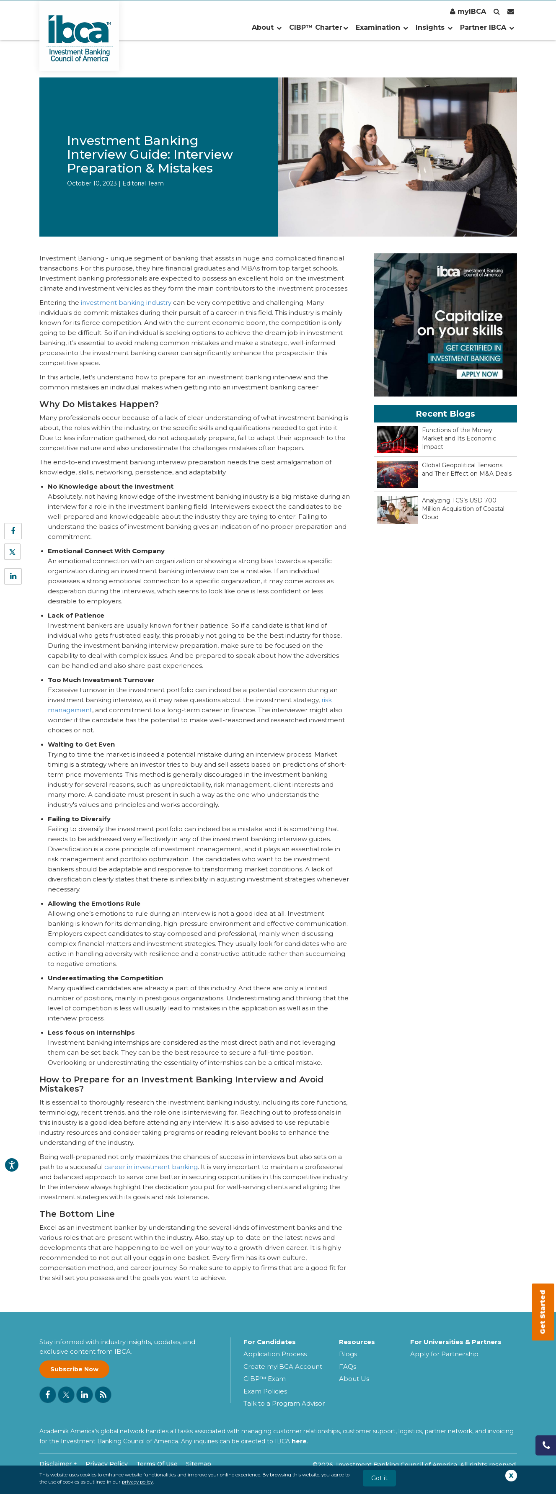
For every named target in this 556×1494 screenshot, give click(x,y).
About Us (354, 1379)
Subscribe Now (74, 1369)
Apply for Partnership (444, 1354)
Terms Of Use (157, 1464)
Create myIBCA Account (282, 1366)
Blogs (348, 1354)
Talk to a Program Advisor (284, 1403)
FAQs (347, 1366)
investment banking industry (126, 303)
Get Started (543, 1312)
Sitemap (198, 1464)
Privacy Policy (106, 1464)
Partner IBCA (487, 27)
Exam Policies (265, 1391)
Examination (382, 27)
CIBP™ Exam (264, 1379)
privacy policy (137, 1482)
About (267, 27)
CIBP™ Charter (318, 27)
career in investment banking (151, 1167)
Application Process (275, 1354)
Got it (379, 1478)
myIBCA (468, 11)
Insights (434, 27)
